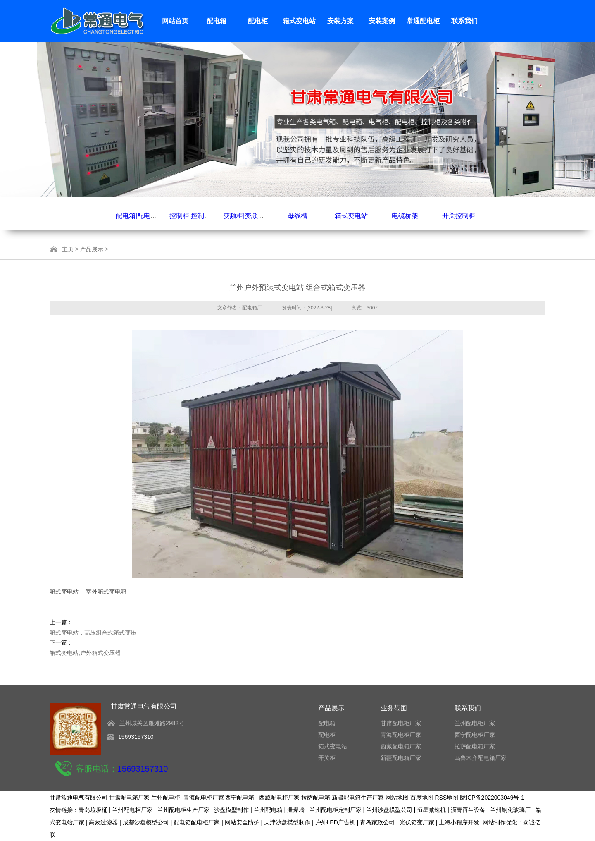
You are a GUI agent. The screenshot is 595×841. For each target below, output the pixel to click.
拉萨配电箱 (315, 797)
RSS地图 (447, 797)
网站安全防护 (242, 822)
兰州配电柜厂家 (475, 723)
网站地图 (397, 797)
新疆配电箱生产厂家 (358, 797)
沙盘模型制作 (231, 810)
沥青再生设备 (468, 810)
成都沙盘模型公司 (146, 822)
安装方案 (340, 20)
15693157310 (136, 736)
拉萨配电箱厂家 (475, 746)
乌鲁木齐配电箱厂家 (481, 758)
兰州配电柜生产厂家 (183, 810)
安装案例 (382, 20)
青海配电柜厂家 (401, 734)
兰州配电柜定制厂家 (335, 810)
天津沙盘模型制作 (287, 822)
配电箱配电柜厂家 (197, 822)
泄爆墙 (296, 810)
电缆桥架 (405, 215)
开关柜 (327, 758)
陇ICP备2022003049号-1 (492, 797)
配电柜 (258, 20)
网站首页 (175, 20)
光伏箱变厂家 (417, 822)
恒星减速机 (431, 810)
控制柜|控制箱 (190, 215)
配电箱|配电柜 (136, 215)
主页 (68, 249)
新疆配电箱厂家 (401, 758)
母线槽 (297, 215)
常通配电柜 (423, 20)
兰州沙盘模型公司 (389, 810)
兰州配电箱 (268, 810)
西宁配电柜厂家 (475, 734)
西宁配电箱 (239, 797)
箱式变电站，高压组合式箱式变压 (93, 632)
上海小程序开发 (459, 822)
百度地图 (421, 797)
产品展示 (91, 249)
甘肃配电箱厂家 (129, 797)
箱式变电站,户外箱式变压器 (85, 652)
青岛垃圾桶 (93, 810)
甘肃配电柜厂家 (401, 723)
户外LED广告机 (335, 822)
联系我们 (464, 20)
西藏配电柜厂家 (279, 797)
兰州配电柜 (165, 797)
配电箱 (216, 20)
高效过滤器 (103, 822)
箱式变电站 (299, 20)
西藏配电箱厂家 (401, 746)
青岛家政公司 (377, 822)
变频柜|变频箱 (243, 215)
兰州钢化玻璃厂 (510, 810)
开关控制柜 (458, 215)
